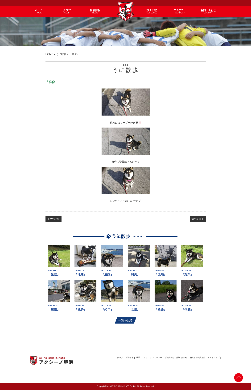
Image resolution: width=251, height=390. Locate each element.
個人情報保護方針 (197, 357)
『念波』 (134, 309)
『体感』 (187, 309)
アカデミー (157, 357)
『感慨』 (54, 309)
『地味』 (80, 274)
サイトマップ (213, 357)
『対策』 (187, 274)
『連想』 (107, 274)
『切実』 (134, 274)
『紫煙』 (54, 274)
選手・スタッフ (143, 357)
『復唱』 (161, 274)
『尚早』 (107, 309)
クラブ (120, 357)
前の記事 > (197, 219)
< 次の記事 (53, 219)
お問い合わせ (181, 357)
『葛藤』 (161, 309)
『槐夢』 (80, 309)
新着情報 (129, 357)
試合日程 (169, 357)
